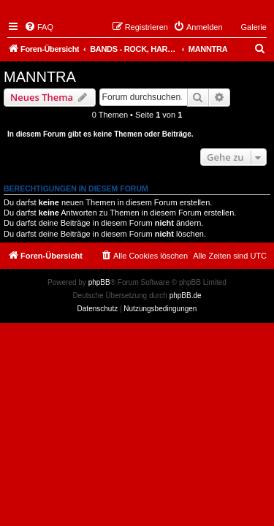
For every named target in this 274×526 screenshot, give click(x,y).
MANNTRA (40, 77)
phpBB (99, 282)
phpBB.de (186, 295)
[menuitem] (38, 27)
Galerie (254, 27)
